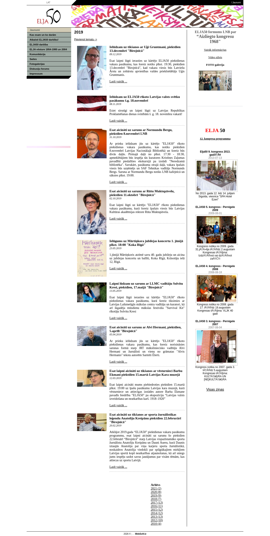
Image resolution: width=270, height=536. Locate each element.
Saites (33, 59)
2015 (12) (157, 509)
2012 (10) (157, 520)
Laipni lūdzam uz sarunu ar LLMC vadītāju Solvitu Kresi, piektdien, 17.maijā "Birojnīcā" (146, 285)
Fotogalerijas (37, 64)
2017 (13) (157, 502)
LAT (48, 2)
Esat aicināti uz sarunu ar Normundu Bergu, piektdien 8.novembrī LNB (140, 131)
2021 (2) (156, 488)
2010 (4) (156, 523)
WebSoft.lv (140, 534)
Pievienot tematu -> (85, 39)
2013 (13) (157, 516)
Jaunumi (236, 2)
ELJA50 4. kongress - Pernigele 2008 (215, 268)
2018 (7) (156, 499)
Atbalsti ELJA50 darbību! (44, 39)
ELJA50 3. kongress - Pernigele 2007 (215, 323)
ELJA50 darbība (39, 44)
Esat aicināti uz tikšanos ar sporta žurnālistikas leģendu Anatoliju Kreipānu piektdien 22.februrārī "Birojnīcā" (145, 418)
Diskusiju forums (39, 68)
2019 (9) (156, 495)
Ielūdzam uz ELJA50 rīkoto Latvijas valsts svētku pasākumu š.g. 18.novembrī (144, 98)
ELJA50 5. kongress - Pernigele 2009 (215, 208)
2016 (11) (157, 506)
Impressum (36, 73)
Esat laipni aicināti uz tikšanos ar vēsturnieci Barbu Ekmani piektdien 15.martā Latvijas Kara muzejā (145, 372)
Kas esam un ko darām (43, 35)
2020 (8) (156, 492)
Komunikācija (38, 54)
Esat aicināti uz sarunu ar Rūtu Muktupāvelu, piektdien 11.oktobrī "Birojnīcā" (141, 193)
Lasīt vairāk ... (118, 81)
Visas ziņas (215, 389)
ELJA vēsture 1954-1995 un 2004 (48, 49)
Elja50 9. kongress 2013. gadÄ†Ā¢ (215, 153)
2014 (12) (157, 513)
